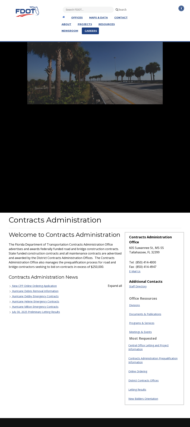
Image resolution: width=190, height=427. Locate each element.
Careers (91, 30)
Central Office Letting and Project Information (148, 347)
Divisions (134, 305)
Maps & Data (98, 17)
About (66, 24)
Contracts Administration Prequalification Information (153, 360)
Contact (121, 17)
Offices (77, 17)
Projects (85, 24)
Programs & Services (141, 323)
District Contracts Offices (143, 380)
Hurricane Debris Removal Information (33, 291)
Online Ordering (137, 371)
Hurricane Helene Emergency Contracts (34, 301)
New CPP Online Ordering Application (33, 286)
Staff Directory (138, 286)
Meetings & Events (140, 332)
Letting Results (137, 389)
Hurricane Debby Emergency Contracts (34, 296)
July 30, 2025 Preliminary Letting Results (34, 312)
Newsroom (70, 30)
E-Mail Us (134, 271)
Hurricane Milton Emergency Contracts (33, 306)
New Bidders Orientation (143, 398)
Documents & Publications (145, 314)
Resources (107, 24)
